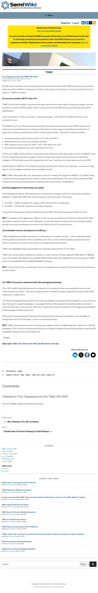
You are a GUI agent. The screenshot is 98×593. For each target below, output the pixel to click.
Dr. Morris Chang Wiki (9, 454)
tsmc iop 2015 (38, 375)
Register (65, 23)
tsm (22, 375)
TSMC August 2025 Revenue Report (15, 505)
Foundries (13, 81)
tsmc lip (50, 375)
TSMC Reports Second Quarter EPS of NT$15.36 (20, 527)
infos (16, 375)
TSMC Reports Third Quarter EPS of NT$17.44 (19, 483)
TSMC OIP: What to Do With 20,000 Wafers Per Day (35, 344)
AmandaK (11, 485)
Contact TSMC (7, 461)
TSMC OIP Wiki (7, 451)
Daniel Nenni (12, 529)
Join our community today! (49, 31)
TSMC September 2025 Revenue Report (17, 490)
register (13, 404)
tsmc (27, 375)
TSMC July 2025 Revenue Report (14, 519)
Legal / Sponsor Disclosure (43, 587)
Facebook (5, 471)
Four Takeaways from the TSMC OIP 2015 (20, 77)
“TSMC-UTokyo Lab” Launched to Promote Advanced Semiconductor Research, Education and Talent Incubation (43, 534)
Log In (75, 23)
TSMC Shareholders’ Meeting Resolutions (17, 542)
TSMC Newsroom (8, 459)
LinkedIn (5, 468)
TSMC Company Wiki (9, 449)
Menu (49, 15)
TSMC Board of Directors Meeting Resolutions (18, 512)
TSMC (19, 81)
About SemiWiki (58, 587)
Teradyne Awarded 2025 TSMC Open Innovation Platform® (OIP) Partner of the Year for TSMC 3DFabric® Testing (43, 497)
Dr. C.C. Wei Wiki (8, 456)
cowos (9, 375)
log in (21, 404)
